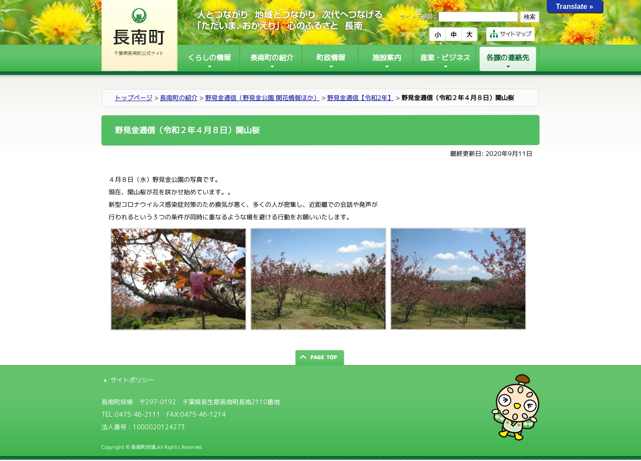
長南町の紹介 (179, 97)
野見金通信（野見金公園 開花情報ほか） (262, 97)
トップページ (133, 97)
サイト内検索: (418, 17)
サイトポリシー (132, 380)
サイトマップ (510, 34)
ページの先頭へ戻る (320, 357)
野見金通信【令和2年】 (360, 97)
